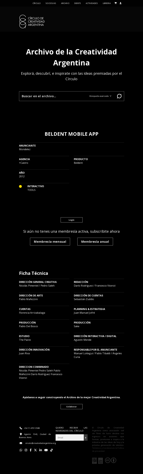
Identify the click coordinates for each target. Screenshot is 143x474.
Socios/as (51, 3)
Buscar (119, 96)
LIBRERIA (107, 3)
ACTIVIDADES (92, 3)
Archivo (65, 3)
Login (71, 220)
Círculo (37, 3)
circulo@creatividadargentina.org (37, 443)
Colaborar (71, 406)
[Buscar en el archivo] (53, 96)
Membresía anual (95, 242)
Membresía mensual (50, 242)
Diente (77, 3)
